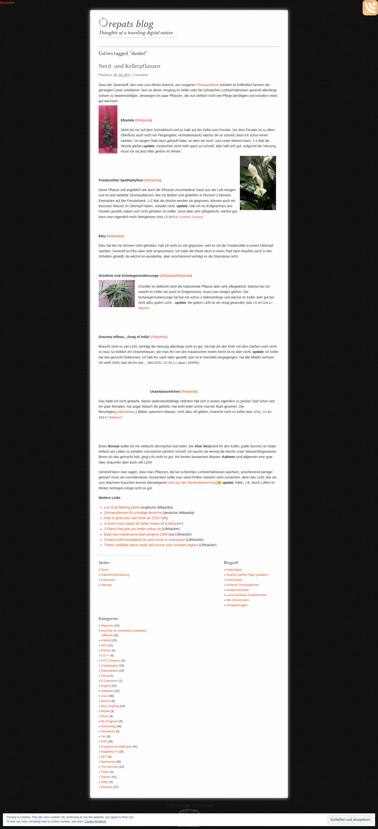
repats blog (130, 24)
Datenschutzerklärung (115, 575)
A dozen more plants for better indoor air (134, 523)
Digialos (143, 308)
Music (104, 716)
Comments (140, 75)
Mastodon (7, 3)
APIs (104, 645)
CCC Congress (111, 660)
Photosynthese (207, 85)
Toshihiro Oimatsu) (191, 217)
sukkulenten (126, 412)
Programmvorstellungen (116, 746)
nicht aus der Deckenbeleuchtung (192, 482)
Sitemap (106, 585)
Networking (108, 726)
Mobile (105, 711)
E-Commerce (109, 681)
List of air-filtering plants (122, 507)
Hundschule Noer (237, 590)
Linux (104, 696)
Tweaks (106, 777)
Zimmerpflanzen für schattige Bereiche (133, 513)
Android (106, 640)
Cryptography (109, 665)
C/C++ (105, 655)
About (104, 569)
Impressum (108, 580)
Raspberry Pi (109, 751)
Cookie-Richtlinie (95, 821)
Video (104, 782)
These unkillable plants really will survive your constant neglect (151, 545)
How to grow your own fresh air (127, 518)
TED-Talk (160, 518)
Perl (103, 736)
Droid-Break (234, 580)
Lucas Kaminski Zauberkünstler (246, 595)
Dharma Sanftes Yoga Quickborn (247, 575)
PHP (104, 741)
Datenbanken (109, 670)
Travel (105, 772)
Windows (107, 787)
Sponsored (108, 761)
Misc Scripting (110, 706)
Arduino (106, 650)
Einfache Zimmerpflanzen (242, 585)
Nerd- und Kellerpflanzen (129, 66)
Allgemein (107, 625)
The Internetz (109, 767)
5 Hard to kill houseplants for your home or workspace (144, 540)
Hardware (107, 691)
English (105, 686)
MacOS (106, 701)
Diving (105, 675)
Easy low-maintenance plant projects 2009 (136, 534)
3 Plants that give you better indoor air (132, 529)
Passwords (108, 731)
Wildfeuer (115, 417)
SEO (104, 756)
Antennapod (234, 569)
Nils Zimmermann (237, 600)
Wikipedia (143, 120)
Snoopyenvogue (236, 605)
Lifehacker (174, 523)
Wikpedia (159, 337)
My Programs (109, 721)
